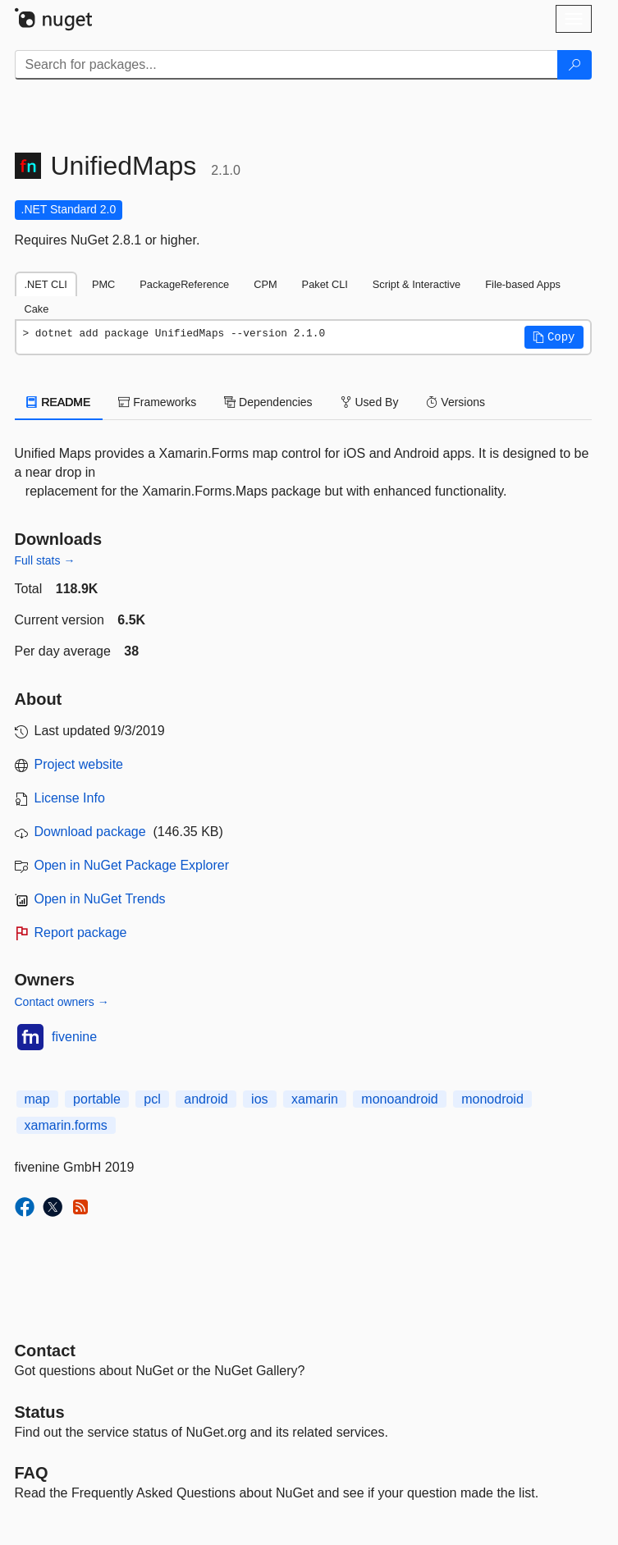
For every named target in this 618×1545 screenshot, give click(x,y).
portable (97, 1099)
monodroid (492, 1099)
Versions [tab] (455, 402)
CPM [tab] (265, 284)
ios (259, 1099)
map (37, 1099)
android (205, 1099)
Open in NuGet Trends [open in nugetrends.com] (100, 899)
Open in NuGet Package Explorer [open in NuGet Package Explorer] (131, 865)
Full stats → (45, 560)
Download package (90, 832)
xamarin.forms (66, 1125)
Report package (80, 932)
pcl (152, 1099)
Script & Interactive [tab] (416, 284)
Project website (79, 764)
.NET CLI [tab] (46, 284)
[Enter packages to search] (286, 65)
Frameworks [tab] (157, 402)
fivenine (74, 1037)
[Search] (574, 65)
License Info (69, 798)
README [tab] (59, 402)
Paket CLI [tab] (325, 284)
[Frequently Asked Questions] (31, 1473)
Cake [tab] (37, 309)
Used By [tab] (370, 402)
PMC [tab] (103, 284)
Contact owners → (62, 1001)
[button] (554, 337)
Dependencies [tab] (268, 402)
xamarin (314, 1099)
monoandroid (399, 1099)
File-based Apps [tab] (523, 284)
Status (40, 1412)
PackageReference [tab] (184, 284)
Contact (45, 1351)
